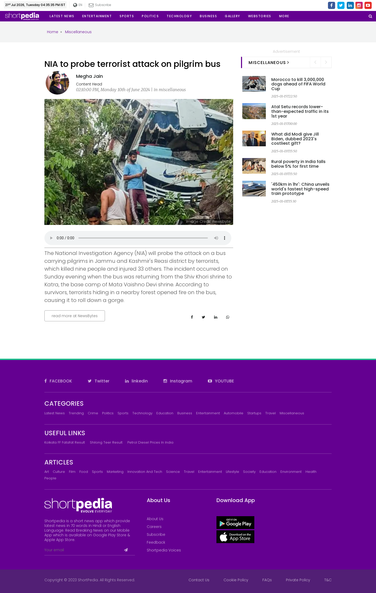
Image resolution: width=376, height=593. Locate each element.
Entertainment (208, 413)
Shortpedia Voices (164, 550)
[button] (284, 16)
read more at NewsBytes (75, 315)
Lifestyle (232, 471)
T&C (328, 580)
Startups (254, 413)
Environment (291, 471)
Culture (59, 471)
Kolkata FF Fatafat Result (64, 442)
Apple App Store (59, 539)
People (50, 478)
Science (173, 471)
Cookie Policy (236, 580)
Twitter (98, 381)
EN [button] (78, 5)
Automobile (233, 413)
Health (311, 471)
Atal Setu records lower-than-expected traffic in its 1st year (300, 111)
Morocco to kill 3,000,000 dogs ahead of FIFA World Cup (298, 84)
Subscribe (100, 5)
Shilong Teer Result (106, 442)
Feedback (156, 542)
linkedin (136, 381)
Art (46, 471)
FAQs (267, 580)
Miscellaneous (292, 413)
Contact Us (199, 580)
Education (164, 413)
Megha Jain (89, 76)
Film (72, 471)
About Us (155, 518)
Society (249, 471)
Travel (270, 413)
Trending (76, 413)
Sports (123, 413)
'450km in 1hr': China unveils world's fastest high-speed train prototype (300, 188)
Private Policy (298, 580)
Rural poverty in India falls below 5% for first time (298, 164)
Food (83, 471)
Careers (154, 526)
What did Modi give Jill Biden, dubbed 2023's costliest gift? (295, 138)
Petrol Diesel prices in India (150, 442)
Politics (108, 413)
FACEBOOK (58, 381)
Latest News (54, 413)
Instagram (177, 381)
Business (184, 413)
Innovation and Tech (144, 471)
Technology (142, 413)
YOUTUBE (221, 381)
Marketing (115, 471)
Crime (93, 413)
